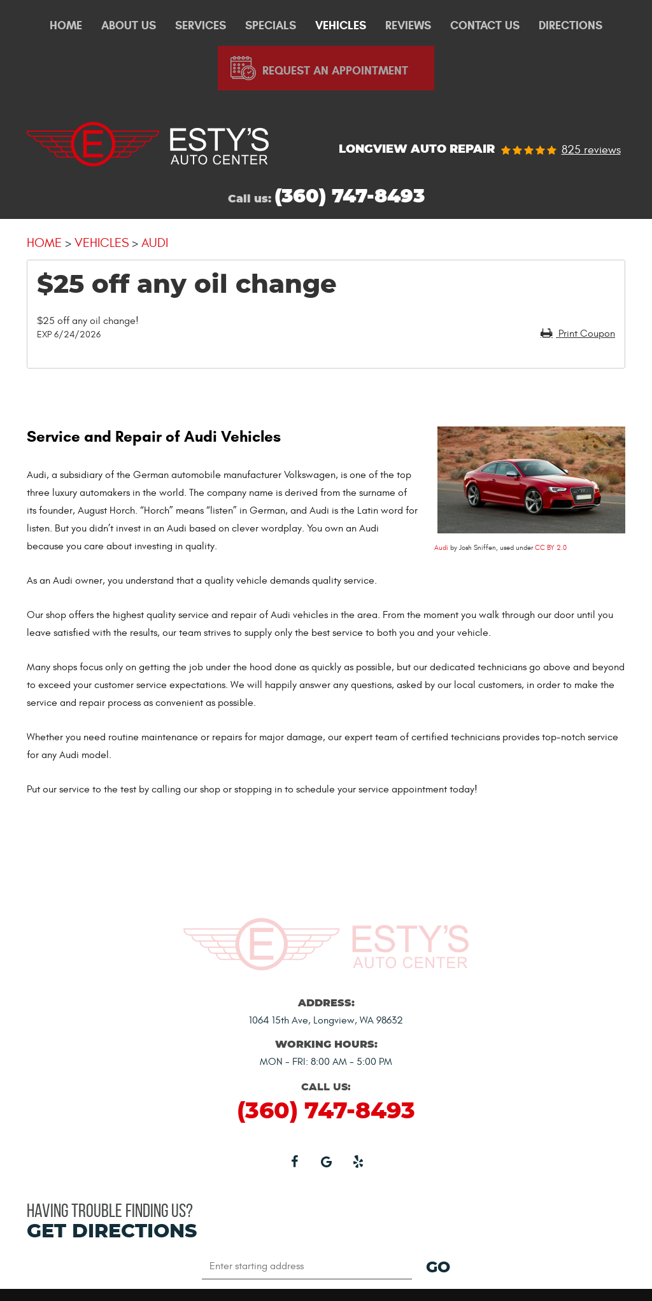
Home (66, 25)
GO (438, 1268)
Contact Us (485, 25)
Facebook (294, 1161)
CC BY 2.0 (551, 548)
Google (326, 1161)
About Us (128, 25)
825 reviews (591, 150)
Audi (154, 243)
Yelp (358, 1161)
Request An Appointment (335, 71)
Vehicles (340, 25)
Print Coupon (585, 333)
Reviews (408, 25)
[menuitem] (66, 26)
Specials (270, 25)
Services (200, 25)
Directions (570, 25)
